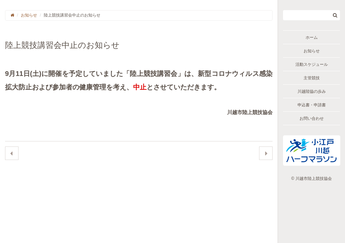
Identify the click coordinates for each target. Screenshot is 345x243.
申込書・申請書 (311, 105)
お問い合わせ (312, 118)
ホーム (312, 37)
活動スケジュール (311, 64)
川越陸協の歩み (311, 91)
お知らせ (312, 51)
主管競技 (312, 78)
